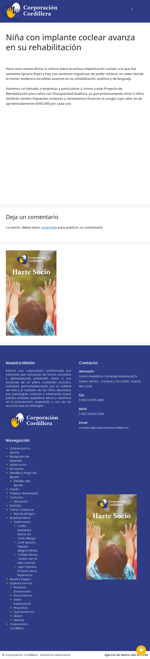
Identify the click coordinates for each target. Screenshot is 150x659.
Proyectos (21, 608)
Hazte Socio (18, 465)
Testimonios (22, 522)
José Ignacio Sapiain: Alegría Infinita (27, 546)
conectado (49, 227)
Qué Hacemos (24, 612)
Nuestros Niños (20, 518)
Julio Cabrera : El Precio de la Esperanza (28, 571)
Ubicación (21, 501)
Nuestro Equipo (20, 579)
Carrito (14, 489)
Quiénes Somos (21, 583)
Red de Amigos (24, 514)
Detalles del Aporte (22, 483)
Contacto (16, 497)
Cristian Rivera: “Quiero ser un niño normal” (28, 559)
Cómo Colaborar (22, 510)
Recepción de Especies (19, 459)
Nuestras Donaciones (22, 589)
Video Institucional (22, 602)
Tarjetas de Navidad (24, 493)
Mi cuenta (16, 469)
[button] (132, 9)
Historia (19, 620)
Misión (18, 616)
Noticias (15, 506)
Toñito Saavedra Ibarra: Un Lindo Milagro (27, 532)
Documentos (23, 595)
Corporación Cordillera (19, 626)
